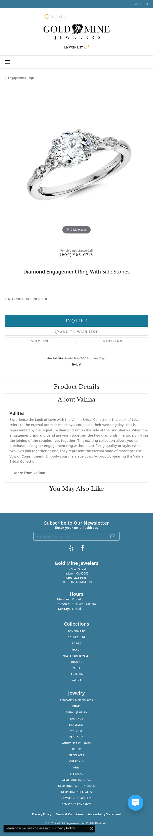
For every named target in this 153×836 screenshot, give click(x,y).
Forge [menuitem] (76, 643)
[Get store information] (76, 582)
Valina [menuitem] (76, 680)
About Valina (76, 399)
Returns (112, 341)
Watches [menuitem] (76, 730)
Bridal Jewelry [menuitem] (76, 712)
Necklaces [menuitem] (76, 755)
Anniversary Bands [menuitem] (76, 743)
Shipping (40, 341)
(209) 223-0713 (76, 255)
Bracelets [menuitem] (76, 724)
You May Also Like (76, 488)
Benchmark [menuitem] (76, 631)
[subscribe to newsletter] (113, 536)
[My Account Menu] (141, 4)
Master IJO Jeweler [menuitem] (76, 655)
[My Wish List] (76, 47)
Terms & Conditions (69, 814)
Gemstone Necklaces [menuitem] (76, 792)
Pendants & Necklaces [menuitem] (76, 700)
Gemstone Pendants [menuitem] (77, 804)
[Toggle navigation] (7, 62)
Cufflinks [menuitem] (76, 761)
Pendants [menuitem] (76, 737)
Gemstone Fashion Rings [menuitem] (76, 786)
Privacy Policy (41, 814)
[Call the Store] (76, 578)
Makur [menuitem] (76, 649)
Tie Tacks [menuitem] (76, 773)
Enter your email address (76, 527)
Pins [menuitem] (76, 767)
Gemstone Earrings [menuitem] (76, 779)
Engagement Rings (21, 78)
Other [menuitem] (76, 749)
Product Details (76, 386)
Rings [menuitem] (76, 706)
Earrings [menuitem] (76, 718)
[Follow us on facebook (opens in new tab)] (82, 548)
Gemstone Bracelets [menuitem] (76, 798)
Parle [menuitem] (76, 668)
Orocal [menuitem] (76, 661)
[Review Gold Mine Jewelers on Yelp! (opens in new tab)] (71, 548)
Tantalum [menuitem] (76, 674)
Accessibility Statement (104, 814)
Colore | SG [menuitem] (76, 637)
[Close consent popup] (91, 828)
